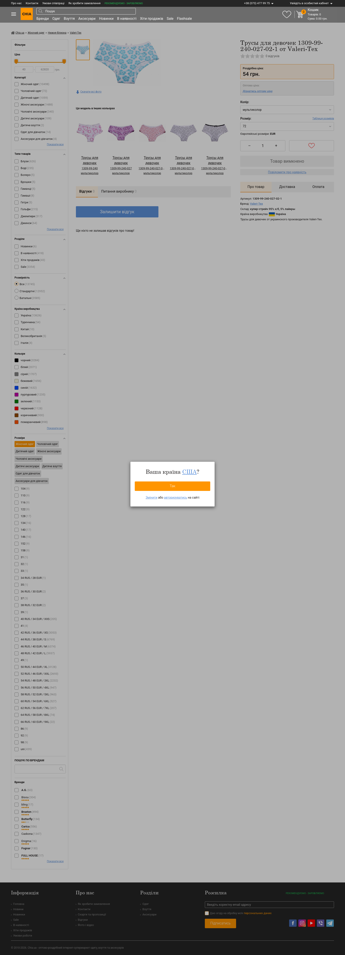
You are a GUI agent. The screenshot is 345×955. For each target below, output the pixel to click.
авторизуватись (175, 497)
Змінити (151, 497)
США (189, 471)
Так (172, 486)
